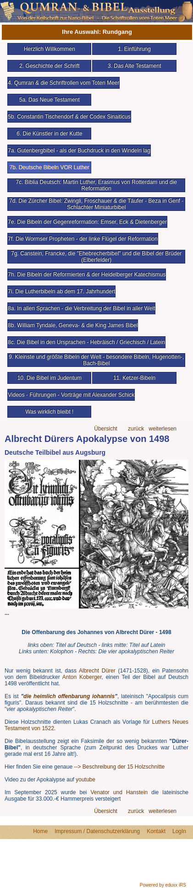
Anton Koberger (82, 677)
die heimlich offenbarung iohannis (69, 696)
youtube (85, 779)
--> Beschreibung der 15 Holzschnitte (119, 767)
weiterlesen (162, 429)
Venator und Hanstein (119, 792)
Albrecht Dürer (97, 670)
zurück (136, 429)
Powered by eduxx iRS (163, 885)
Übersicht (105, 429)
